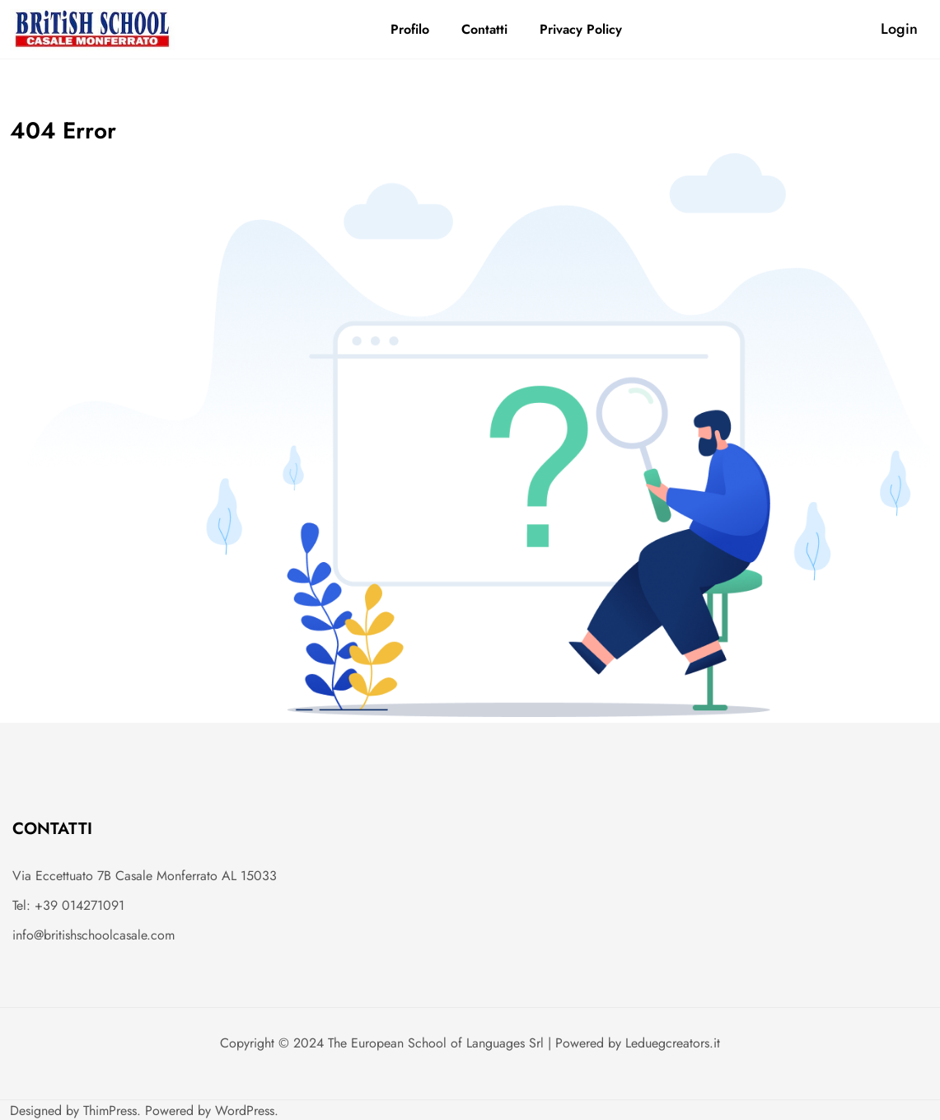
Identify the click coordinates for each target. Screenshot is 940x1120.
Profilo (409, 29)
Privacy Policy (581, 29)
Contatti (484, 29)
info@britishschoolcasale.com (93, 935)
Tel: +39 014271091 (68, 905)
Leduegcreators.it (672, 1042)
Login (899, 29)
